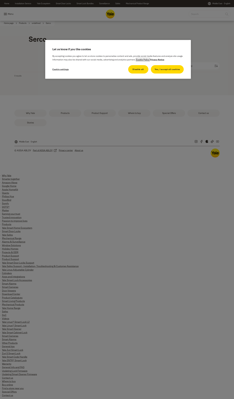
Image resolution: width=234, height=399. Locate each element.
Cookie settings (60, 69)
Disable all (138, 69)
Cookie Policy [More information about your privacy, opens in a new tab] (142, 59)
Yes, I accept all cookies (167, 69)
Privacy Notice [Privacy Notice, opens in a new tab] (157, 59)
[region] (118, 59)
